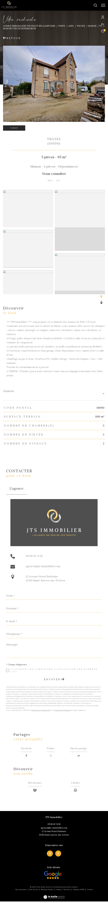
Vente (61, 26)
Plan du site (34, 891)
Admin (58, 891)
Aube (71, 26)
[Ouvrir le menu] (103, 5)
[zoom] (28, 192)
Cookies (90, 891)
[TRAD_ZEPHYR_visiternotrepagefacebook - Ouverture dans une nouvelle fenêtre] (50, 855)
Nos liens (67, 891)
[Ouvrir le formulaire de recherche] (85, 5)
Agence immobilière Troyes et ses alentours (29, 26)
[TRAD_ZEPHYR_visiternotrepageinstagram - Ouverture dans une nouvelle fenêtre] (58, 855)
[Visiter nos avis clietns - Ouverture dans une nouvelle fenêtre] (53, 876)
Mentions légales (47, 891)
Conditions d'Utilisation (62, 710)
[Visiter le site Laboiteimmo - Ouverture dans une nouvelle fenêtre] (54, 896)
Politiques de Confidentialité (41, 710)
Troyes (81, 26)
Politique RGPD (78, 891)
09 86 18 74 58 (34, 556)
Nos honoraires (21, 891)
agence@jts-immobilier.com (43, 566)
